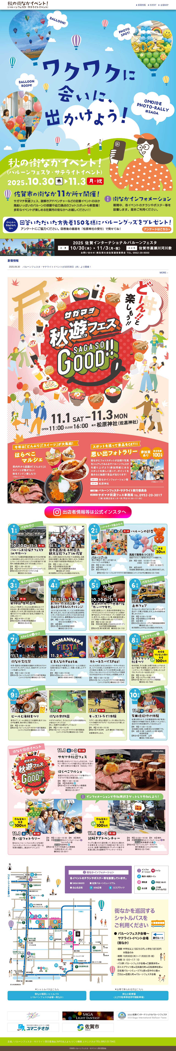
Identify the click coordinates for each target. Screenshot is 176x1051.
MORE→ (164, 273)
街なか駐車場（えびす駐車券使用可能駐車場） (128, 995)
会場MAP (163, 5)
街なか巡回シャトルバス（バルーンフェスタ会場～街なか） (46, 995)
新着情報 (141, 5)
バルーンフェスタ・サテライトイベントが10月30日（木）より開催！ (57, 267)
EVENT (152, 5)
